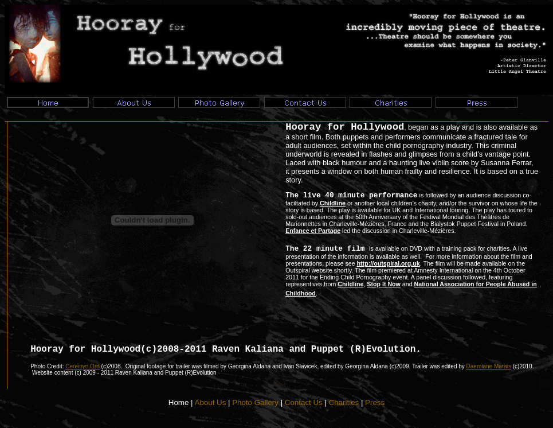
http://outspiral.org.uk (388, 263)
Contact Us (304, 402)
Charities (344, 402)
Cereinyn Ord (82, 366)
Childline (333, 203)
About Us (210, 402)
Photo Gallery (255, 402)
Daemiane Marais (488, 366)
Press (375, 402)
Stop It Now (384, 284)
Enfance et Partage (312, 230)
